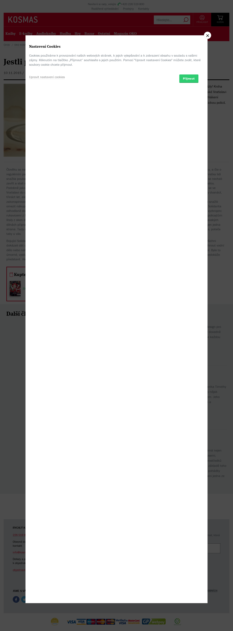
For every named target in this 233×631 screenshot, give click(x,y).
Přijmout (189, 337)
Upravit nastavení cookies (47, 335)
